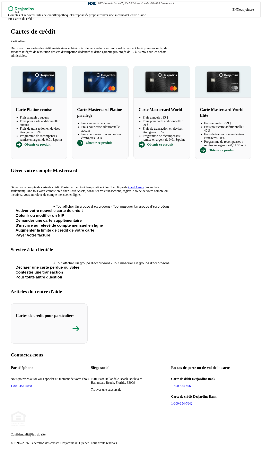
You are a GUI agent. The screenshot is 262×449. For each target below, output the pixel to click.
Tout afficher (82, 206)
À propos (92, 15)
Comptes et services (21, 15)
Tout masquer (140, 206)
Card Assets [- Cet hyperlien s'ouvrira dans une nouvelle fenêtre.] (136, 187)
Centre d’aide (137, 15)
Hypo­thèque (63, 15)
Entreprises (78, 15)
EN (235, 9)
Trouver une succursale (113, 15)
